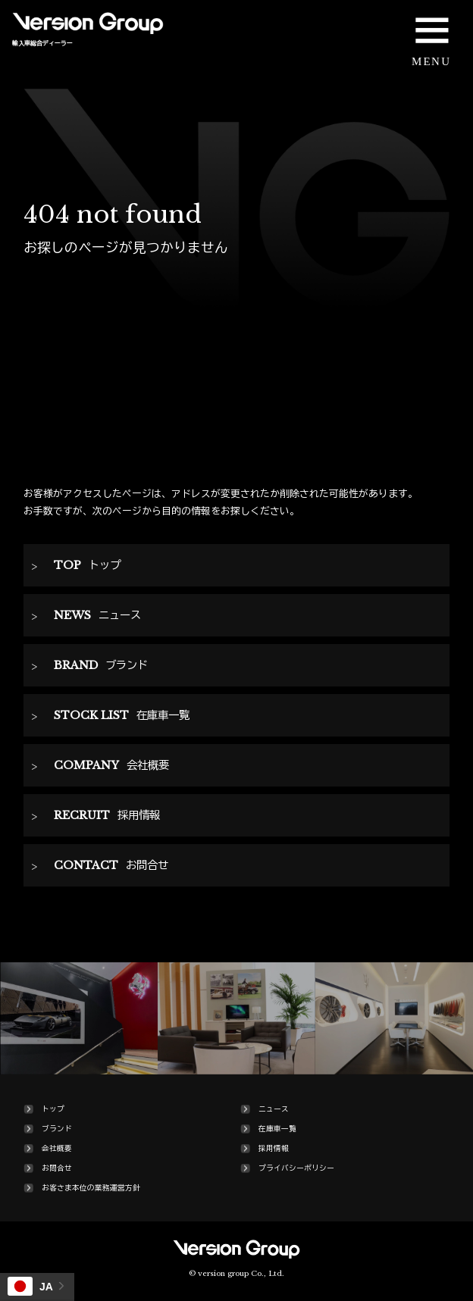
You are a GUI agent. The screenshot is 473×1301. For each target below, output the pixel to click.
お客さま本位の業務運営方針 (91, 1188)
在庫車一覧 (277, 1129)
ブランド (57, 1129)
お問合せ (57, 1168)
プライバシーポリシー (296, 1168)
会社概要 (57, 1148)
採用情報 (273, 1148)
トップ (53, 1109)
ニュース (273, 1109)
